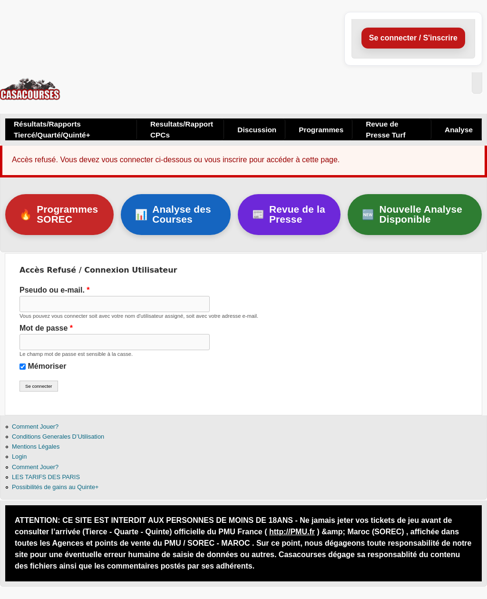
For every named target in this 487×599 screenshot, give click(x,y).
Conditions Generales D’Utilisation (58, 436)
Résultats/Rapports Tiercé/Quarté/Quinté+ (52, 129)
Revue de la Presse (288, 214)
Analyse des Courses (173, 214)
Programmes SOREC (58, 214)
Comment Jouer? (35, 426)
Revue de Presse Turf (385, 129)
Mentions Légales (35, 446)
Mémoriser (47, 366)
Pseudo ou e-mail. (54, 290)
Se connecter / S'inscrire (413, 38)
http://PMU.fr (292, 532)
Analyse (459, 130)
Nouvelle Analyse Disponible (412, 214)
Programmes (321, 130)
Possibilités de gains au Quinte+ (55, 487)
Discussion (256, 130)
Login (19, 456)
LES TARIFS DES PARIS (46, 477)
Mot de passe (46, 328)
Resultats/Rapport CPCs (181, 129)
